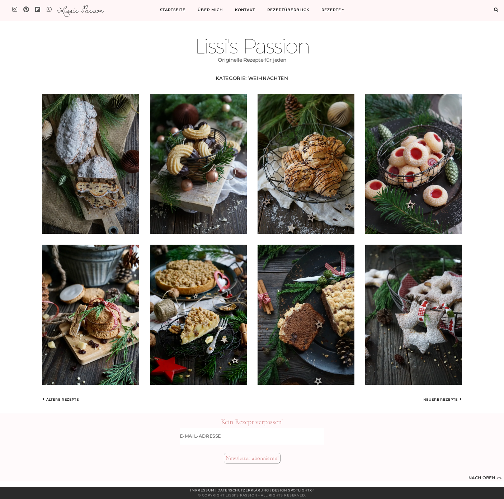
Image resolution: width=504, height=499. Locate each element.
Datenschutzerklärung (243, 490)
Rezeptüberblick (288, 10)
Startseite (172, 10)
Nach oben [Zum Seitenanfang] (485, 477)
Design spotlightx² (293, 490)
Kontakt (245, 10)
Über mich (210, 10)
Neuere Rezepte (442, 399)
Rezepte (331, 10)
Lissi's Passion (80, 10)
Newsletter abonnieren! (252, 458)
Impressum (202, 490)
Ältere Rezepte (60, 399)
